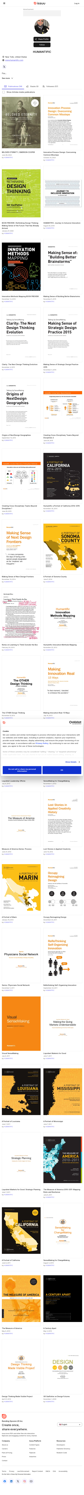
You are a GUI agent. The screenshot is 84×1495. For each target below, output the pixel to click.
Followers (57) (50, 95)
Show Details (71, 762)
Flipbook (32, 1462)
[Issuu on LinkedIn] (11, 1490)
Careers (5, 1458)
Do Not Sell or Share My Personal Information (16, 1483)
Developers (61, 1454)
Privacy (11, 1480)
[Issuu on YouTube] (31, 1490)
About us (5, 1454)
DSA (54, 1480)
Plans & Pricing (7, 1462)
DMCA (48, 1480)
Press (4, 1465)
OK (62, 770)
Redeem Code (62, 1462)
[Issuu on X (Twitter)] (18, 1490)
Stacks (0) (32, 95)
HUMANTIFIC (8, 166)
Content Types (34, 1454)
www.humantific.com (14, 60)
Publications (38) (13, 95)
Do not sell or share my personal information (22, 770)
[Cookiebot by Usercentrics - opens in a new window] (71, 722)
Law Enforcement (23, 1480)
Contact (4, 1469)
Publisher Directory (63, 1458)
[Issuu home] (39, 3)
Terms (4, 1480)
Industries (32, 1465)
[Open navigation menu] (4, 3)
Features (32, 1458)
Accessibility (63, 1480)
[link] (76, 3)
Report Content (37, 1480)
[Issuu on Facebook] (5, 1490)
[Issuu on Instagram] (24, 1490)
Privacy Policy (42, 743)
